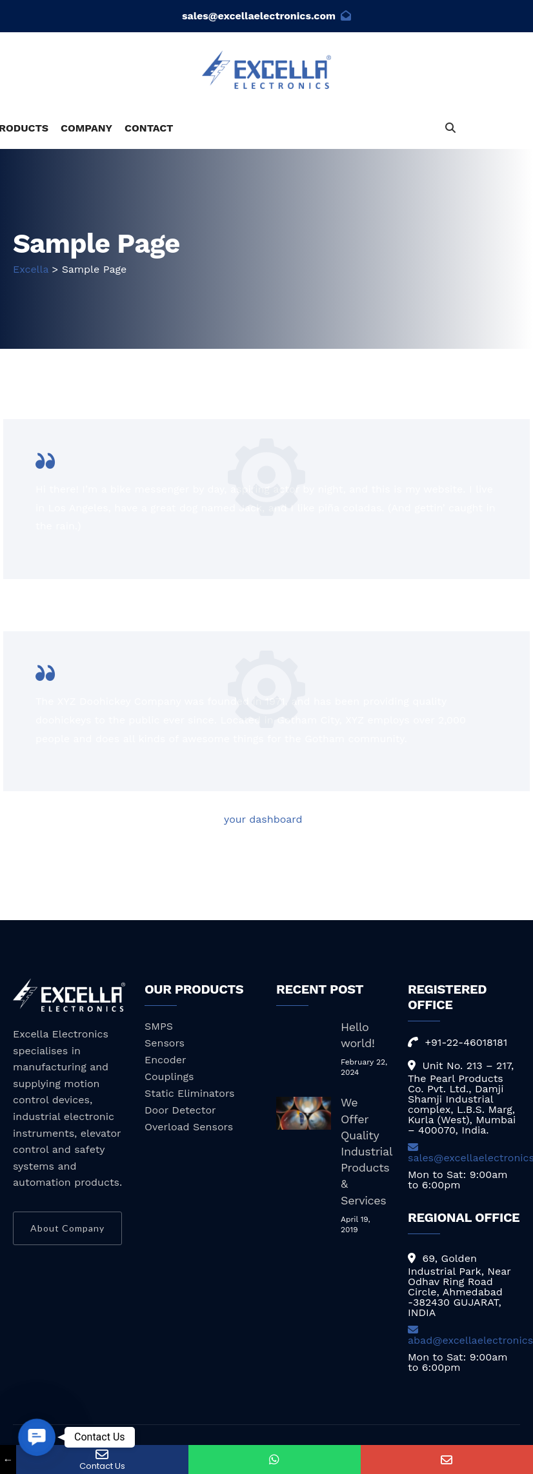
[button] (36, 1437)
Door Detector (180, 1110)
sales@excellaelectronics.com (266, 16)
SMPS (159, 1026)
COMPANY (86, 128)
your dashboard (263, 819)
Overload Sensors (189, 1127)
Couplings (169, 1076)
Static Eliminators (190, 1093)
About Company (67, 1228)
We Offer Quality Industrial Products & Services (366, 1151)
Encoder (165, 1060)
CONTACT (149, 128)
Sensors (165, 1043)
